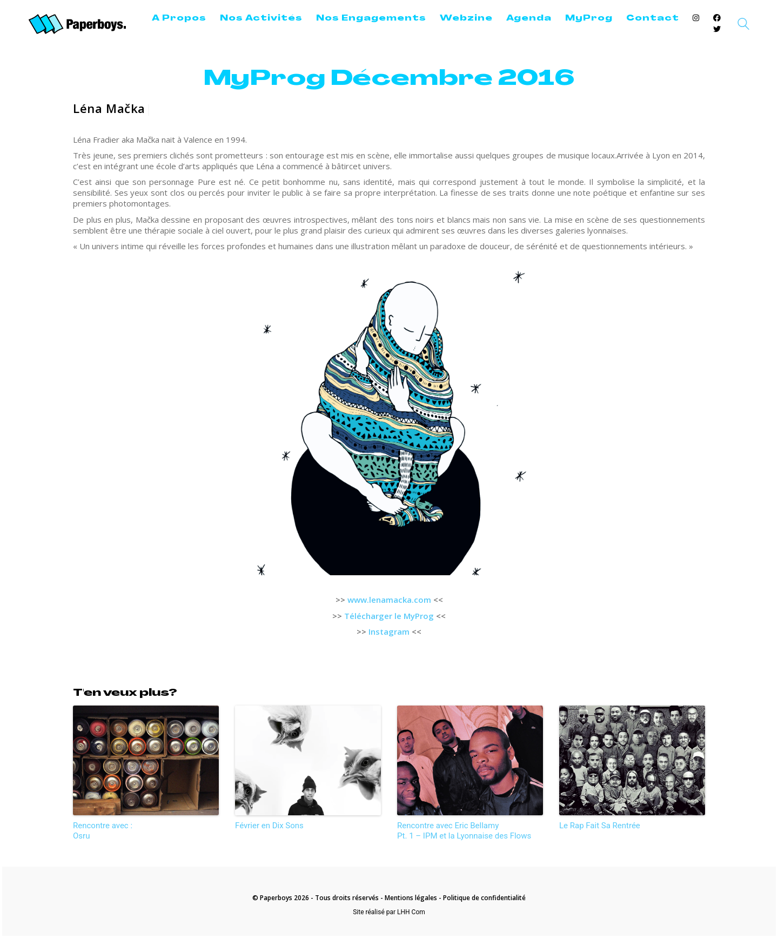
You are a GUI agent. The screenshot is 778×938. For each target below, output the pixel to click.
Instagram (389, 631)
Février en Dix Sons (269, 825)
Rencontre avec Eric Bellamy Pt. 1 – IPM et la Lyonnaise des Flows (464, 831)
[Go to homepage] (77, 24)
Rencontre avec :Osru (102, 831)
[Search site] (743, 25)
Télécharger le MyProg (389, 615)
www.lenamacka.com (389, 599)
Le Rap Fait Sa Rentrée (599, 825)
